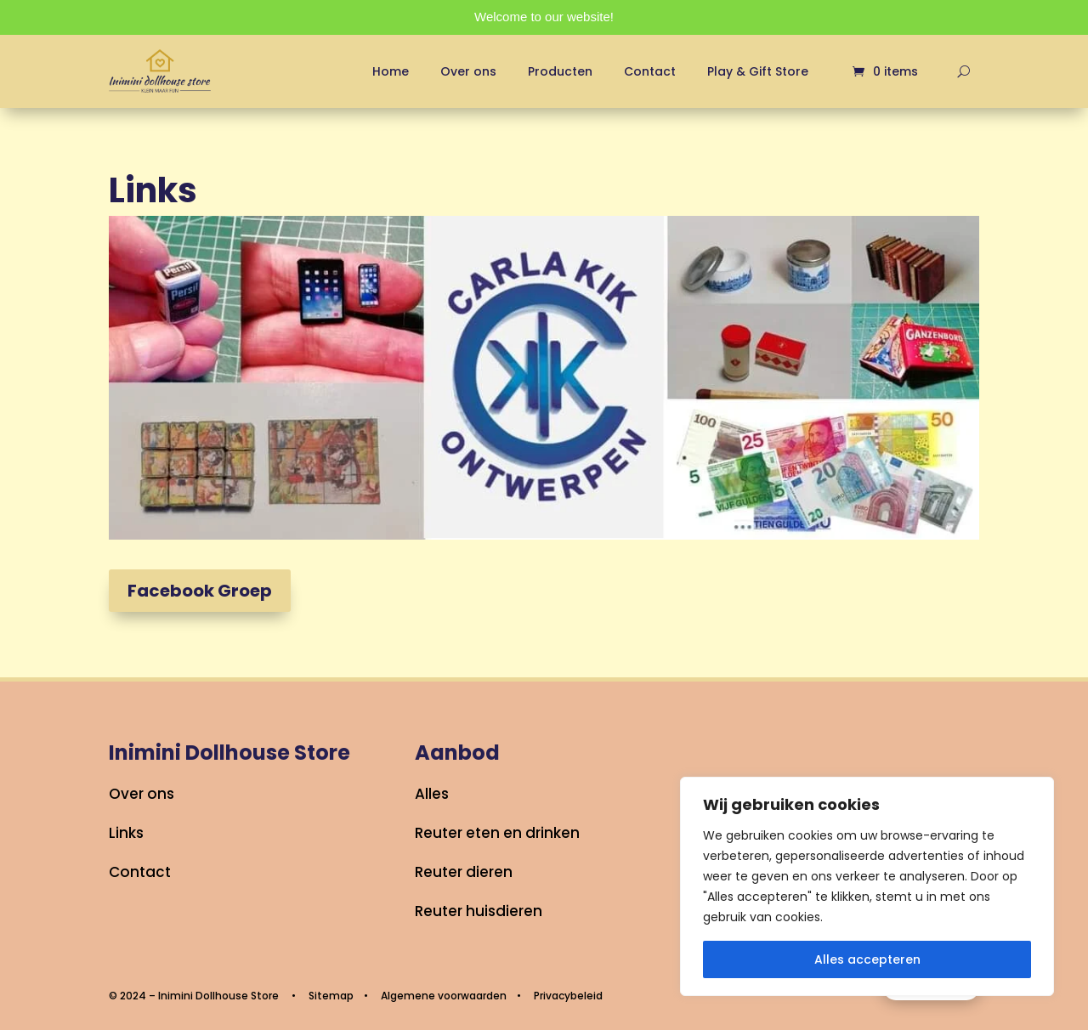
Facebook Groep (200, 591)
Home (390, 71)
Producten (560, 71)
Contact (650, 71)
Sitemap (331, 995)
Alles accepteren (867, 959)
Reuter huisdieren (478, 911)
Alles (432, 794)
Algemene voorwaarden (444, 995)
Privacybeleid (568, 995)
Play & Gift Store (757, 71)
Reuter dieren (464, 872)
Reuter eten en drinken (497, 833)
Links (126, 833)
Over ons (468, 71)
